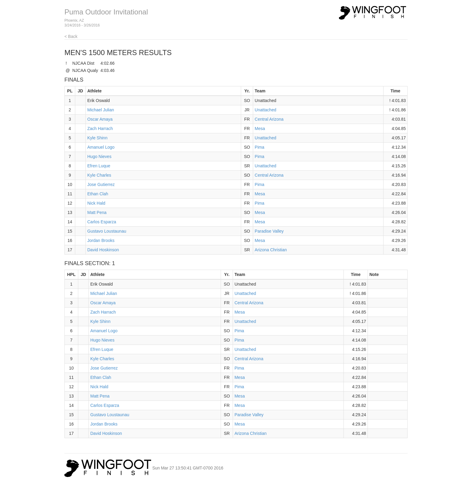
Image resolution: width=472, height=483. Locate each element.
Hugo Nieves (99, 156)
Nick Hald (96, 203)
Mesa (260, 128)
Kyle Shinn (97, 137)
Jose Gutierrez (101, 184)
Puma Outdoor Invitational (106, 12)
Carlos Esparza (101, 221)
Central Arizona (269, 119)
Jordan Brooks (100, 240)
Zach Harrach (100, 128)
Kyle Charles (99, 175)
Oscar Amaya (100, 119)
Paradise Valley (269, 231)
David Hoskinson (103, 249)
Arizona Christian (271, 249)
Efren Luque (98, 165)
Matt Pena (97, 212)
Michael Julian (100, 109)
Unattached (265, 109)
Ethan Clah (97, 193)
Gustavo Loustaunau (106, 231)
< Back (70, 36)
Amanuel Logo (100, 147)
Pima (259, 147)
